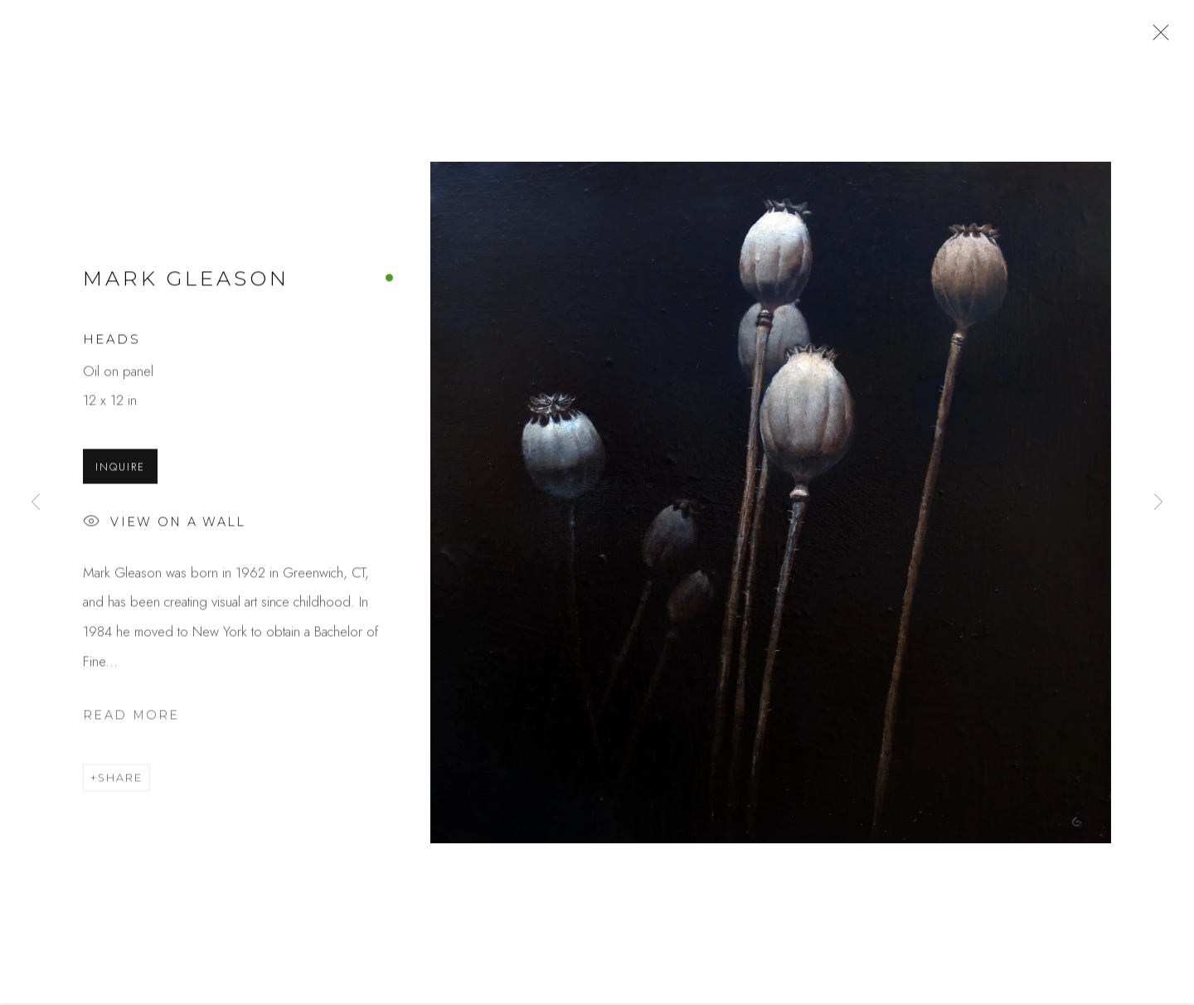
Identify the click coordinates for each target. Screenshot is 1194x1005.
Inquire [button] (120, 470)
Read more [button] (131, 718)
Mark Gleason (186, 282)
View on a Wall (164, 526)
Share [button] (120, 781)
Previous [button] (35, 502)
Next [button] (1158, 502)
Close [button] (1156, 37)
